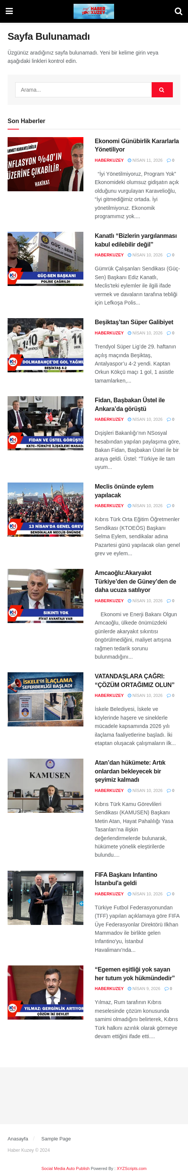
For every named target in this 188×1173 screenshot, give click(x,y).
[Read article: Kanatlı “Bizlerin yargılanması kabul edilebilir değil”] (45, 259)
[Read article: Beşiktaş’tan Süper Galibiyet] (45, 345)
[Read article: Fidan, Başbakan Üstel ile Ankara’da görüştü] (45, 423)
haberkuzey (109, 160)
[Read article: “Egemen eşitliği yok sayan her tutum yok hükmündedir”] (45, 992)
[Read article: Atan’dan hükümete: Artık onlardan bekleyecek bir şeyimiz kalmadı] (45, 786)
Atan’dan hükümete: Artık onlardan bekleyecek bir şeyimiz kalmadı (130, 771)
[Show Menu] (9, 11)
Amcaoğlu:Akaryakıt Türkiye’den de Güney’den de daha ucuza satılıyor (135, 581)
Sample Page (56, 1139)
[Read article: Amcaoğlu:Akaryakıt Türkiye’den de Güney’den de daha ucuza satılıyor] (45, 596)
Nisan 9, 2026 (144, 988)
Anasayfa (18, 1139)
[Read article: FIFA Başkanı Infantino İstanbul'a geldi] (45, 898)
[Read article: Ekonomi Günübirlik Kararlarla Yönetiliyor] (45, 164)
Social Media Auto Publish (65, 1168)
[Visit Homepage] (94, 11)
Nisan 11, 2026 (145, 160)
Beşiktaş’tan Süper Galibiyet (134, 322)
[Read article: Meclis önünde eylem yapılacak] (45, 510)
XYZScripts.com (132, 1168)
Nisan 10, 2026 (145, 255)
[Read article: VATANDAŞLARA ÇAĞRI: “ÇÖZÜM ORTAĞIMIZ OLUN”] (45, 699)
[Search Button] (178, 11)
